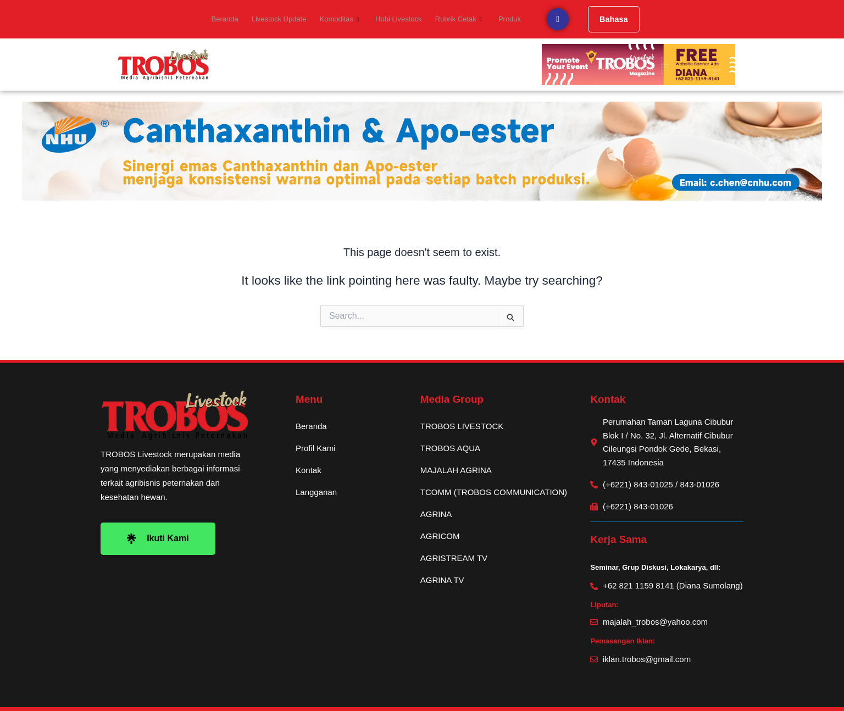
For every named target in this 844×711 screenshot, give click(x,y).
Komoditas (339, 19)
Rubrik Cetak (454, 19)
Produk (503, 19)
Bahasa (606, 19)
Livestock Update (281, 19)
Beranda (229, 19)
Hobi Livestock (397, 19)
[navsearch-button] (551, 19)
